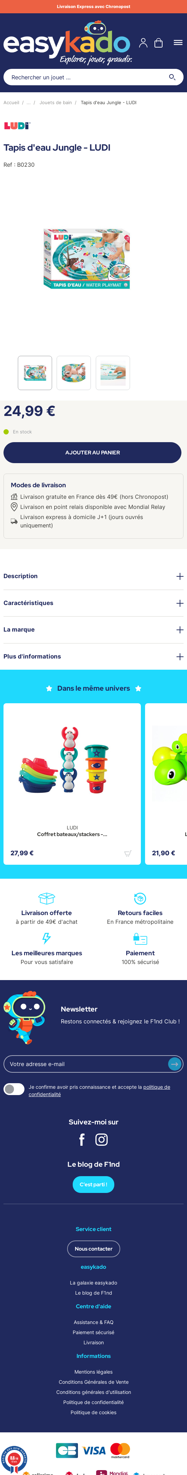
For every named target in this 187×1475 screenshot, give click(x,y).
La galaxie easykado (93, 1283)
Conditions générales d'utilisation (93, 1392)
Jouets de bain (55, 102)
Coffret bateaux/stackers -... (72, 834)
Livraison (94, 1342)
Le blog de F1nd (93, 1293)
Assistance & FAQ (94, 1322)
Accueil (11, 102)
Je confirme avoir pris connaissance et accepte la (99, 1090)
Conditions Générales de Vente (94, 1382)
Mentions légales (93, 1372)
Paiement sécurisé (93, 1332)
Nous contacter (94, 1248)
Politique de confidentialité (93, 1402)
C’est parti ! (93, 1184)
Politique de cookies (93, 1412)
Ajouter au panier (92, 452)
